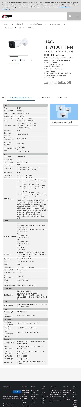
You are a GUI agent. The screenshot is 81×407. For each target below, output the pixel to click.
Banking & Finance (34, 399)
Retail (32, 404)
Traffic (33, 396)
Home (6, 24)
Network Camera (24, 397)
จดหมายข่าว (66, 399)
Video (43, 403)
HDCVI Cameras (55, 24)
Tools (43, 392)
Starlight (30, 27)
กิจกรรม (65, 397)
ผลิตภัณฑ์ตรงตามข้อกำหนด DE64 (26, 392)
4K (20, 27)
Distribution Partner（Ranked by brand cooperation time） (55, 392)
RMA (43, 401)
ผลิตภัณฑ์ (19, 24)
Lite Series (9, 27)
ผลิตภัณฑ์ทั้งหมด (36, 24)
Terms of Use (75, 403)
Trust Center (75, 400)
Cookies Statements (9, 404)
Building (33, 402)
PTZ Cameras (26, 406)
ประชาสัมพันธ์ (67, 390)
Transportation (35, 390)
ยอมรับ (17, 392)
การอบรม (44, 399)
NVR (23, 400)
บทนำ (74, 392)
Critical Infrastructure (35, 393)
